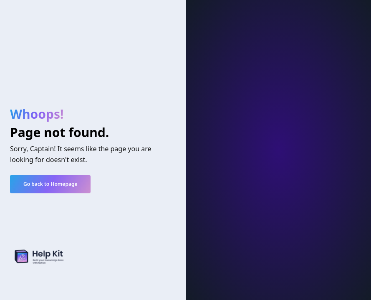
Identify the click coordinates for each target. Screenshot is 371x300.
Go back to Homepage (50, 184)
